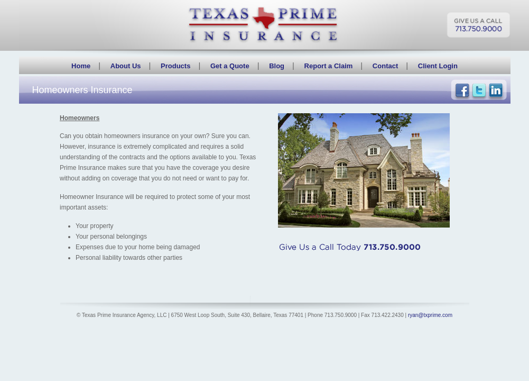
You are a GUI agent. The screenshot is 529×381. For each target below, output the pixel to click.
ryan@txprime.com (430, 315)
